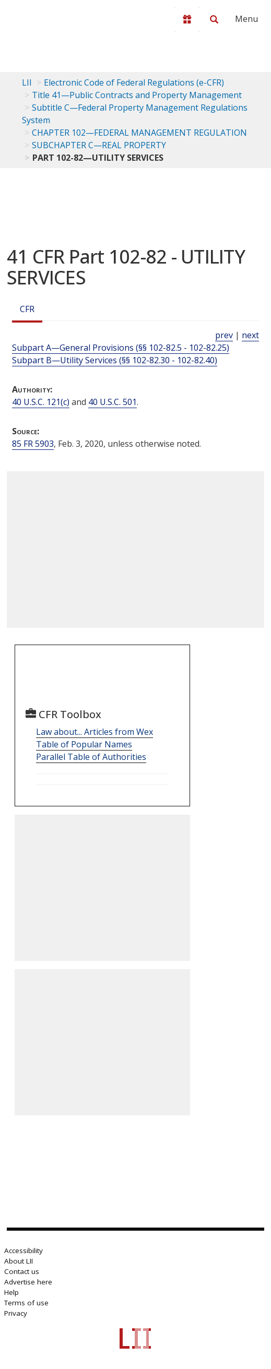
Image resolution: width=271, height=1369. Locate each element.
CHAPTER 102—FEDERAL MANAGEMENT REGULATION (139, 132)
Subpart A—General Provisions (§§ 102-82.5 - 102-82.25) (120, 347)
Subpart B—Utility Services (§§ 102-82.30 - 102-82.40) (114, 360)
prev (224, 335)
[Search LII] (214, 19)
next (250, 335)
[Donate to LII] (186, 19)
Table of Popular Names (84, 744)
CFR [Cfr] (27, 309)
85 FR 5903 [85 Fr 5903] (33, 443)
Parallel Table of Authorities (91, 757)
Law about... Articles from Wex (94, 731)
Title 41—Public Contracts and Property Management (137, 95)
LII (27, 82)
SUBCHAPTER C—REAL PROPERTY (99, 145)
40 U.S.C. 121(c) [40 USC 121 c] (40, 402)
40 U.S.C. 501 (112, 402)
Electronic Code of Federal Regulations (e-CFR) (134, 82)
